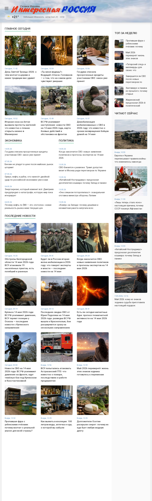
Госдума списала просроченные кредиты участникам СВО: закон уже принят (30, 152)
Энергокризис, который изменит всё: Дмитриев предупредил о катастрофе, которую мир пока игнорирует (30, 191)
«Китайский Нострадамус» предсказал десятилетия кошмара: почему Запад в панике (84, 180)
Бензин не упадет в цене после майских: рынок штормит (30, 164)
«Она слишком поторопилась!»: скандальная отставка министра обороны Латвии (84, 192)
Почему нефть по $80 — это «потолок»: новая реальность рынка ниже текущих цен (30, 205)
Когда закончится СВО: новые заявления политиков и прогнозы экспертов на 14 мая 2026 (84, 153)
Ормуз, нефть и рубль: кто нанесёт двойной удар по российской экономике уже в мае (30, 177)
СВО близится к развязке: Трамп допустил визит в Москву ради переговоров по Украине (84, 167)
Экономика (13, 140)
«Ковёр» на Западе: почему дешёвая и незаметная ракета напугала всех (84, 205)
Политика (66, 140)
